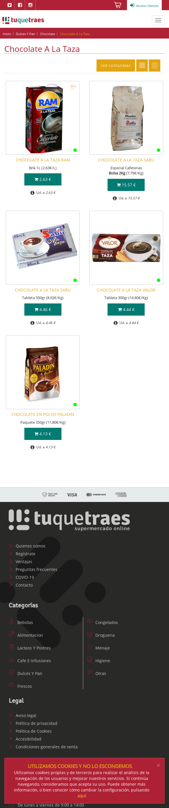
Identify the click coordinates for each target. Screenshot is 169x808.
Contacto (21, 585)
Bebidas (21, 622)
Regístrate (22, 553)
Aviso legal (22, 715)
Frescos (20, 686)
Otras (96, 673)
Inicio (7, 34)
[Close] (158, 765)
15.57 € (126, 185)
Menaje (98, 648)
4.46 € (42, 309)
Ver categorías (116, 65)
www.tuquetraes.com (23, 20)
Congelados (102, 622)
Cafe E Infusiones (30, 660)
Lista (154, 65)
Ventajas (20, 561)
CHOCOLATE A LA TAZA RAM (43, 160)
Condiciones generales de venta (43, 746)
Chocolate (47, 34)
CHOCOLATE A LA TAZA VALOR (126, 290)
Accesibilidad (25, 739)
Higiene (98, 660)
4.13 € (42, 433)
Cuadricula (142, 65)
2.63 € (42, 179)
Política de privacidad (33, 723)
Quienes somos (27, 546)
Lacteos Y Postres (30, 648)
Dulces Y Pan (25, 34)
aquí (81, 795)
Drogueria (101, 635)
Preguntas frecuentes (33, 569)
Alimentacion (26, 635)
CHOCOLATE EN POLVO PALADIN (43, 414)
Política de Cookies (30, 731)
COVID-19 (21, 577)
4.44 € (126, 309)
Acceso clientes (144, 5)
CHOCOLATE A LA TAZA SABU (126, 160)
